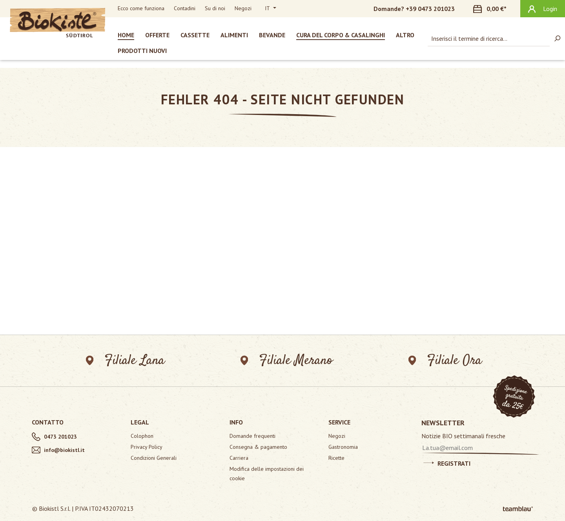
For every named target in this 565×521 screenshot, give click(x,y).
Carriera (239, 457)
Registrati (447, 462)
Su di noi (215, 8)
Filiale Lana (125, 360)
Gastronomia (343, 446)
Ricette (336, 457)
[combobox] (489, 38)
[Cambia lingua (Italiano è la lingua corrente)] (270, 8)
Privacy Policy (146, 446)
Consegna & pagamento (258, 446)
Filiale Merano (287, 360)
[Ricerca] (557, 38)
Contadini (184, 8)
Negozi (243, 8)
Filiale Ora (445, 360)
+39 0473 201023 (430, 9)
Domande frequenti (252, 435)
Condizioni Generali (154, 457)
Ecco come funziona (141, 8)
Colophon (142, 435)
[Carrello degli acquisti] (494, 8)
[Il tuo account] (542, 8)
